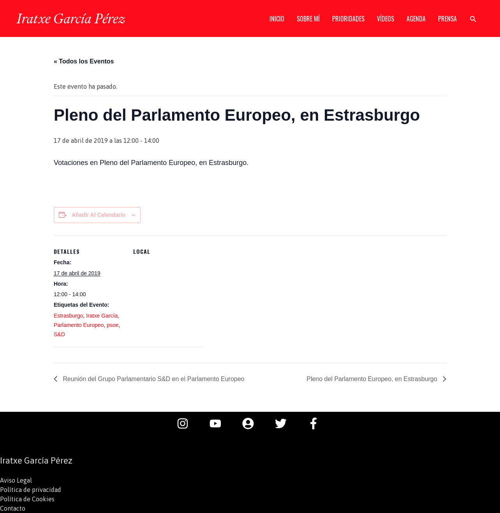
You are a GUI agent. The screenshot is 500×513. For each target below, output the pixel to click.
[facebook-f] (315, 423)
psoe (112, 325)
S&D (59, 334)
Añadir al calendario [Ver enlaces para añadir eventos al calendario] (98, 215)
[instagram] (186, 423)
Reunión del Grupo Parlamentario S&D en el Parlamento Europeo (153, 379)
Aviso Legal (16, 480)
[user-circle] (252, 423)
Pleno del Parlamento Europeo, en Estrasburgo (372, 379)
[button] (473, 19)
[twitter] (284, 423)
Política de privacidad (30, 489)
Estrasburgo (68, 316)
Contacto (12, 508)
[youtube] (219, 423)
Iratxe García (102, 316)
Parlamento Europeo (79, 325)
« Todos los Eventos (84, 61)
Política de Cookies (27, 498)
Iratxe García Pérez (70, 18)
